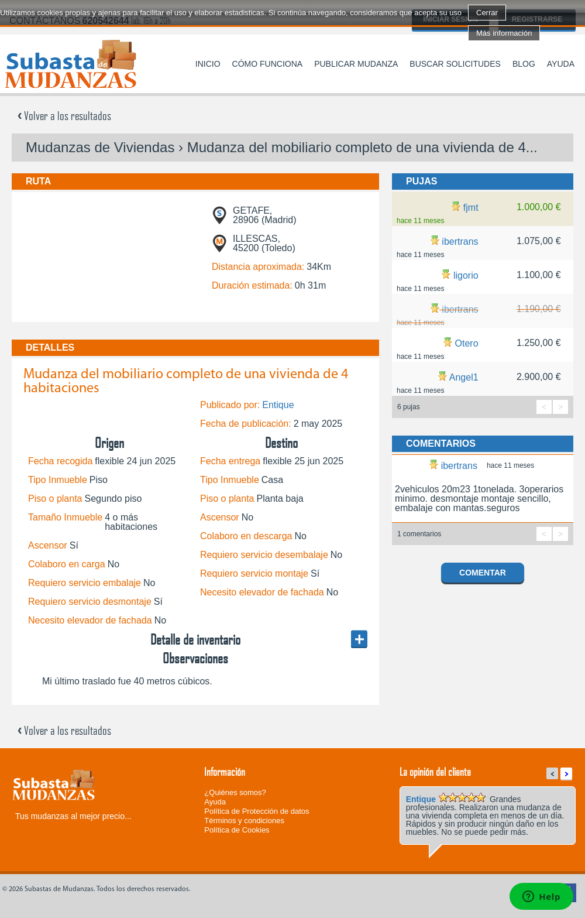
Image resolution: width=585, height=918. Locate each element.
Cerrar (487, 12)
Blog (523, 63)
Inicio (208, 63)
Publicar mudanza (356, 63)
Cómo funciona (267, 63)
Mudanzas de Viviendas (100, 147)
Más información (504, 33)
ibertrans (460, 241)
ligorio (466, 275)
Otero (467, 343)
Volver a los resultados (64, 115)
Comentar (482, 572)
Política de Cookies (236, 829)
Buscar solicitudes (455, 63)
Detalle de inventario (195, 639)
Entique (278, 405)
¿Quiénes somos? (235, 792)
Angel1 (464, 377)
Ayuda (560, 63)
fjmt (471, 208)
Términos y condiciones (244, 820)
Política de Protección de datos (256, 811)
